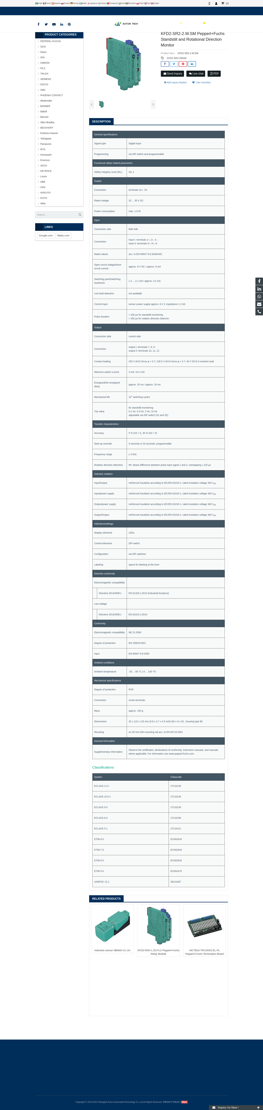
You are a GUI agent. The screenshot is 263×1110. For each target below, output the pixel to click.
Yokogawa (45, 156)
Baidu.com (63, 252)
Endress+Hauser (49, 150)
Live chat (196, 91)
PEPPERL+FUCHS (108, 39)
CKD (42, 204)
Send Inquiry (173, 91)
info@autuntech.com (72, 10)
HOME (80, 39)
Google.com (46, 252)
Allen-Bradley (47, 140)
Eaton (43, 69)
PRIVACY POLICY (172, 1102)
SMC (43, 107)
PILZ (42, 85)
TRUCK (44, 91)
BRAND (92, 39)
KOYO (43, 215)
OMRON (45, 80)
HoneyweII (46, 172)
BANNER (45, 123)
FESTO (44, 102)
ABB (42, 199)
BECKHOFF (46, 145)
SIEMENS (45, 96)
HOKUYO (45, 210)
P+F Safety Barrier (130, 39)
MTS (42, 167)
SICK (43, 64)
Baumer (44, 134)
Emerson (45, 177)
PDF (214, 91)
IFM (42, 75)
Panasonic (45, 161)
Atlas (43, 221)
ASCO (43, 183)
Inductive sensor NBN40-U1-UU (113, 967)
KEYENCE (46, 188)
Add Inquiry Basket (175, 98)
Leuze (43, 194)
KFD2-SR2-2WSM (176, 75)
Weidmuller (46, 118)
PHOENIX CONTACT (51, 113)
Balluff (43, 129)
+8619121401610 (47, 10)
